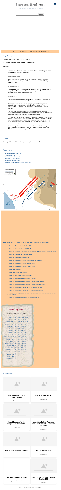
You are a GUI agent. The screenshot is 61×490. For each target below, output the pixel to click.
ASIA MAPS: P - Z (12, 334)
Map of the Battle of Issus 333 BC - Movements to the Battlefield (25, 260)
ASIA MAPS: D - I (12, 330)
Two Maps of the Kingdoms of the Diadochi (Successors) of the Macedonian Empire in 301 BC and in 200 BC (31, 293)
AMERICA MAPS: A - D (10, 321)
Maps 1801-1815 (22, 338)
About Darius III (10, 155)
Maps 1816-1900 (22, 340)
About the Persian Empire (13, 157)
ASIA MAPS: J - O (12, 332)
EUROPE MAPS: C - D (11, 340)
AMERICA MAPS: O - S (10, 325)
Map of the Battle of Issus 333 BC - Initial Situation (22, 263)
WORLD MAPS (12, 317)
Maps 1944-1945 (22, 345)
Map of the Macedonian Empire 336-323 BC (20, 248)
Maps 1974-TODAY (22, 351)
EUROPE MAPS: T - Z (11, 358)
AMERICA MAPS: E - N (10, 323)
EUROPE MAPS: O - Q (10, 353)
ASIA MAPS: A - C (12, 328)
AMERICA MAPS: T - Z (10, 326)
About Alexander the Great (13, 153)
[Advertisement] (30, 35)
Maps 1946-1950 (22, 347)
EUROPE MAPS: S (11, 356)
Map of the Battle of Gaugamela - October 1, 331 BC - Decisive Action (26, 284)
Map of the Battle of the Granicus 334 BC (19, 257)
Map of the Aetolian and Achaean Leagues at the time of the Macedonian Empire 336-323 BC (32, 251)
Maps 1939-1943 (22, 343)
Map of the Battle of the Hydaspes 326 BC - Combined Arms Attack (26, 290)
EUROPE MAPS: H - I (11, 349)
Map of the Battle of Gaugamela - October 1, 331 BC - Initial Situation (26, 281)
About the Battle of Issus (12, 158)
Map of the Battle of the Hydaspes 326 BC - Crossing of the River (25, 287)
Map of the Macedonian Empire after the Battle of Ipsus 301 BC (25, 297)
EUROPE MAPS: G (11, 347)
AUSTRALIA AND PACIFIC (10, 336)
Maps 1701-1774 (22, 332)
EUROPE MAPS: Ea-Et (11, 341)
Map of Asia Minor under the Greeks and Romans (21, 245)
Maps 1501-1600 (22, 326)
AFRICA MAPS (12, 319)
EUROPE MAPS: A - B (11, 338)
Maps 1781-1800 (22, 336)
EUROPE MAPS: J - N (11, 351)
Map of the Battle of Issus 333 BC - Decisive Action (22, 266)
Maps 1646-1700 (22, 330)
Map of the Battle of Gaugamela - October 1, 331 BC (22, 278)
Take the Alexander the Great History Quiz (18, 162)
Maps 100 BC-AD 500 (23, 321)
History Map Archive (16, 309)
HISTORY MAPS (23, 51)
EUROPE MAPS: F (11, 345)
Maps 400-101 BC (22, 319)
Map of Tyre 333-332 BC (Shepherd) (18, 272)
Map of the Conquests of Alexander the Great (20, 254)
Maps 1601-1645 (22, 328)
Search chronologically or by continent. (16, 313)
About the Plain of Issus (12, 160)
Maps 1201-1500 (22, 325)
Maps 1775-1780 (22, 334)
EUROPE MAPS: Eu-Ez (10, 343)
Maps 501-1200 (21, 323)
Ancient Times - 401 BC (23, 317)
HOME (14, 51)
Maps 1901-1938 (22, 341)
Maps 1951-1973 (22, 349)
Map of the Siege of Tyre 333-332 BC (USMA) (20, 275)
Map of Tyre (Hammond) (15, 269)
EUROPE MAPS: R (11, 355)
